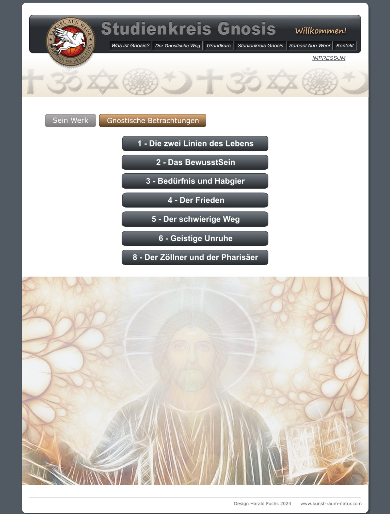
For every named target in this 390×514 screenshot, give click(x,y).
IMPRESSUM (328, 58)
